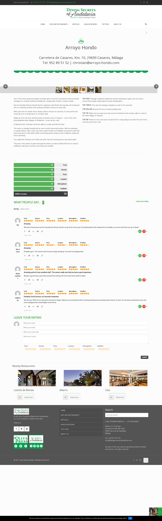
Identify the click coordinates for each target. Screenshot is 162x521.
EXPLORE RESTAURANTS (70, 471)
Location (71, 402)
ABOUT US (65, 490)
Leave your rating (142, 257)
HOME (63, 466)
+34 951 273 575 (39, 2)
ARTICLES (64, 476)
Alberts (64, 446)
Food (26, 402)
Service (41, 402)
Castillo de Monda (24, 446)
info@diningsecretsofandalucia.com (62, 2)
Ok (130, 518)
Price (55, 402)
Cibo (107, 446)
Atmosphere (87, 402)
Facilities (100, 402)
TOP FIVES (65, 485)
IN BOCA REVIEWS (67, 481)
